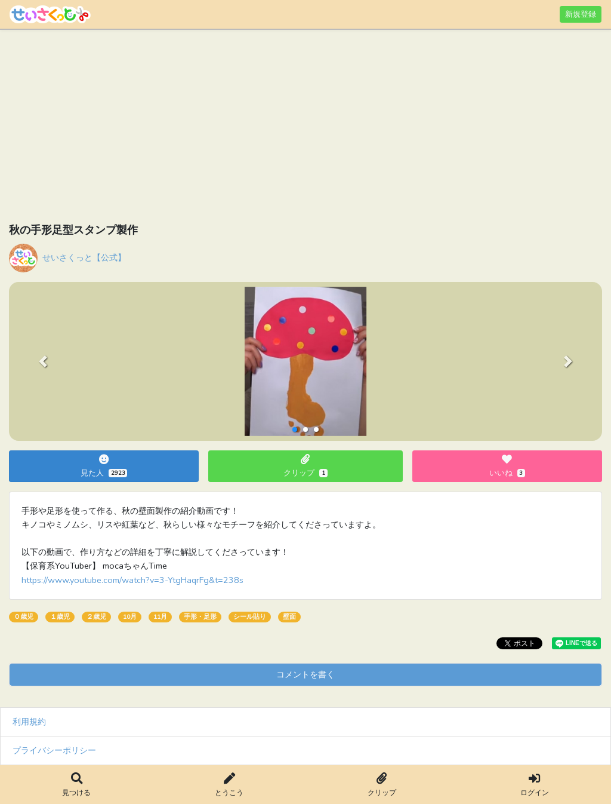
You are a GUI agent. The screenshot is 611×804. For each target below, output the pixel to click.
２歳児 (96, 616)
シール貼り (249, 616)
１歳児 (60, 616)
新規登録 (580, 14)
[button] (43, 361)
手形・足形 (200, 616)
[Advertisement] (305, 128)
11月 (160, 616)
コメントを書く (305, 674)
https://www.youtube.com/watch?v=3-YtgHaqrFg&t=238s (132, 580)
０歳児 (23, 616)
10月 (130, 616)
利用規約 (29, 722)
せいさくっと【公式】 (84, 257)
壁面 (289, 616)
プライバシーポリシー (54, 750)
